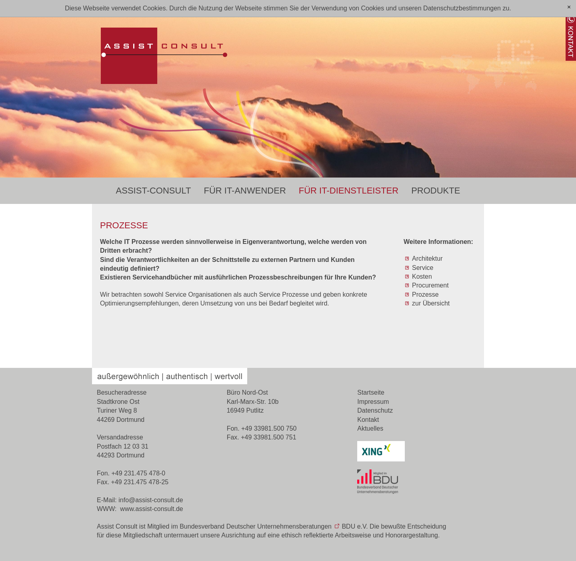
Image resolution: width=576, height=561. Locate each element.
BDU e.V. (355, 526)
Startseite (370, 392)
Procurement (430, 285)
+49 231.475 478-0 (138, 473)
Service (422, 267)
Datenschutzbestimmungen (462, 8)
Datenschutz (375, 410)
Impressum (373, 401)
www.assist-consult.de (151, 508)
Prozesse (425, 294)
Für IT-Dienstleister (348, 191)
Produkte (435, 191)
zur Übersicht (431, 303)
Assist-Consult (153, 191)
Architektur (427, 258)
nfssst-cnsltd (150, 500)
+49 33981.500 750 (268, 428)
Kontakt (368, 419)
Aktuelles (370, 428)
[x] (569, 7)
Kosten (422, 276)
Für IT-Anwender (245, 191)
